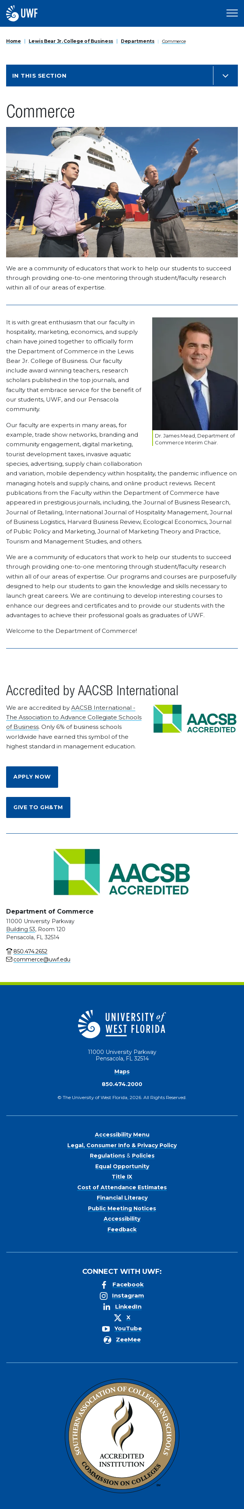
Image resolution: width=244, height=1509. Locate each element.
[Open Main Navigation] (232, 13)
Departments (138, 41)
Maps (122, 1071)
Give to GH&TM (38, 807)
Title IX (122, 1176)
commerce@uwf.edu (41, 959)
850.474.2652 (30, 951)
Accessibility (122, 1218)
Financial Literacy (122, 1197)
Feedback (122, 1229)
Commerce (174, 41)
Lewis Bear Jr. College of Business (71, 41)
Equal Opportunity (122, 1166)
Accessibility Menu (122, 1134)
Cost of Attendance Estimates (122, 1187)
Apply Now (32, 776)
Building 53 (20, 929)
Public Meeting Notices (122, 1208)
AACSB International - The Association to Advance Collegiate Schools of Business (74, 717)
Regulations (107, 1155)
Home (13, 41)
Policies (143, 1155)
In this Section (39, 75)
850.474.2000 (122, 1084)
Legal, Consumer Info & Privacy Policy (122, 1145)
